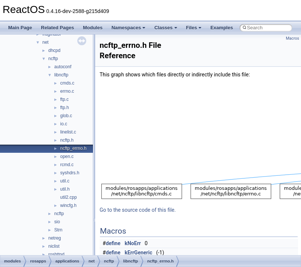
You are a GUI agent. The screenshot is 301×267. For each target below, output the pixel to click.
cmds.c (67, 83)
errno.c (67, 91)
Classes (165, 27)
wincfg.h (68, 205)
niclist (53, 246)
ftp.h (64, 107)
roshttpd (56, 254)
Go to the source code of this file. (138, 210)
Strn (58, 230)
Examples (221, 27)
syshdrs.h (69, 172)
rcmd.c (67, 164)
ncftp (53, 58)
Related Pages (57, 27)
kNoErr (133, 243)
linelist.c (68, 132)
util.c (64, 181)
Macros (292, 38)
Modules (93, 27)
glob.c (66, 115)
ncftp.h (67, 140)
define (113, 243)
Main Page (20, 27)
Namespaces (128, 27)
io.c (63, 123)
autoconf (62, 66)
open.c (67, 156)
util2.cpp (68, 197)
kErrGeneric (138, 253)
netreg (54, 238)
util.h (64, 189)
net (45, 42)
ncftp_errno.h (73, 148)
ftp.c (64, 99)
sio (57, 221)
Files (194, 27)
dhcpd (54, 50)
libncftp (61, 75)
